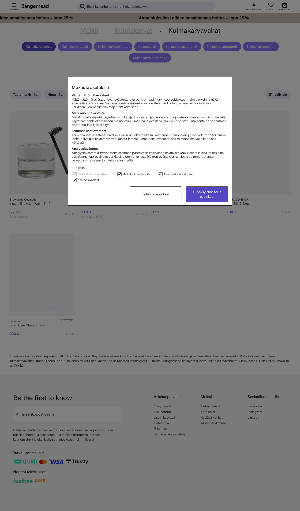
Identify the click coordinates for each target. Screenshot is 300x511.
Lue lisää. (78, 168)
